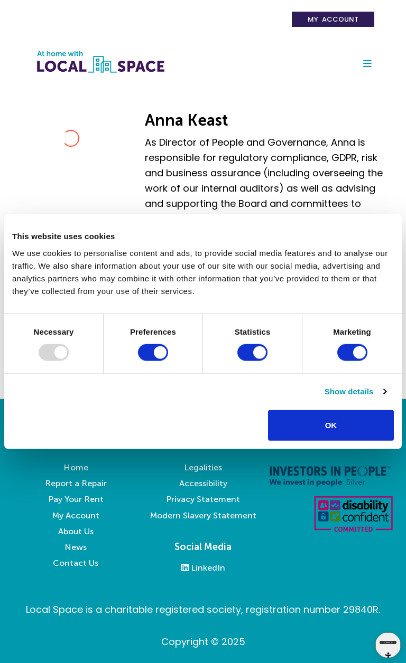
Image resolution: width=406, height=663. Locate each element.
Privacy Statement (203, 499)
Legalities (203, 467)
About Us (76, 531)
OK (331, 424)
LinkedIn (203, 568)
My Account (333, 19)
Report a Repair (76, 483)
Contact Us (75, 563)
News (75, 547)
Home (75, 467)
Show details (349, 391)
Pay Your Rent (76, 499)
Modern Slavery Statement (203, 515)
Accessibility (203, 483)
